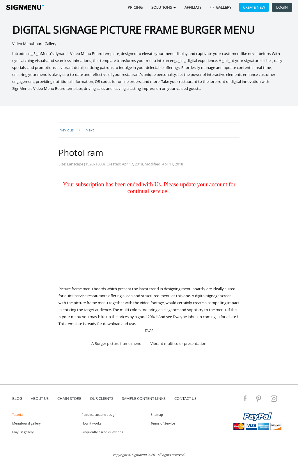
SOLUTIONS (163, 7)
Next (90, 130)
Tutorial (18, 414)
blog (17, 398)
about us (40, 398)
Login (282, 7)
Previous (66, 130)
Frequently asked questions (102, 432)
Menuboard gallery (26, 423)
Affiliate (193, 7)
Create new (254, 7)
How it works (91, 423)
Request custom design (98, 414)
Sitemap (157, 414)
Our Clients (101, 398)
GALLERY (220, 7)
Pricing (135, 7)
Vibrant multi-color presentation (178, 343)
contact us (185, 398)
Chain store (69, 398)
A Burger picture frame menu (116, 343)
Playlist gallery (23, 432)
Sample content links (144, 398)
